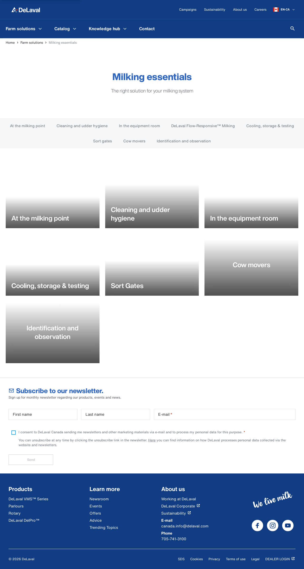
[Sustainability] (214, 9)
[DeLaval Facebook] (257, 525)
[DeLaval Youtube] (287, 525)
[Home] (26, 9)
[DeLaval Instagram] (272, 525)
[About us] (240, 9)
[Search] (292, 28)
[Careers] (260, 9)
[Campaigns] (187, 9)
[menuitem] (24, 28)
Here (152, 440)
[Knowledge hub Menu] (125, 28)
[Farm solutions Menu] (40, 28)
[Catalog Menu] (74, 28)
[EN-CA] (284, 9)
